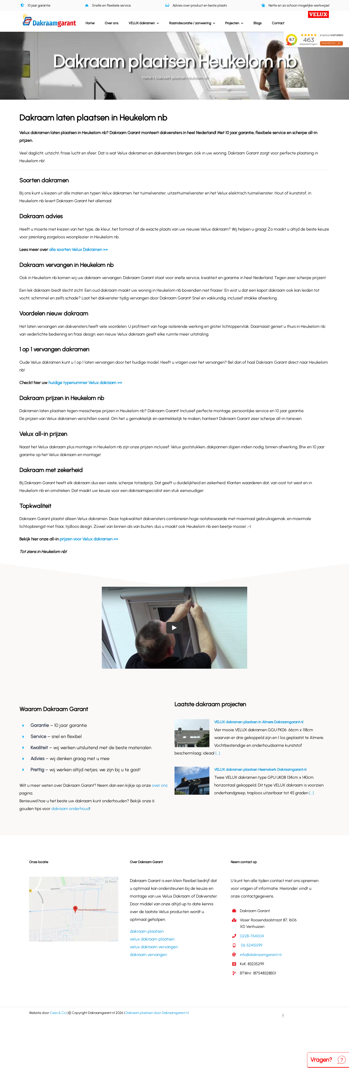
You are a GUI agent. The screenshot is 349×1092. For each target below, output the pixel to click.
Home (146, 77)
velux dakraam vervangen (154, 946)
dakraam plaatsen (147, 931)
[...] (217, 753)
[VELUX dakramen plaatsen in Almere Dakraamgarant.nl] (191, 733)
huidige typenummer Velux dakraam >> (85, 382)
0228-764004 (252, 936)
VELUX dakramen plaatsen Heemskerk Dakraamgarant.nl (260, 769)
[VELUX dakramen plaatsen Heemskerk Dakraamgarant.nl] (191, 781)
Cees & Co (58, 1013)
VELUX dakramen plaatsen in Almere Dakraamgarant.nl (258, 722)
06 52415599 (251, 945)
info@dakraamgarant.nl (260, 954)
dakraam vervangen (148, 954)
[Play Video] (174, 628)
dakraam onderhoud (70, 808)
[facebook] (283, 1016)
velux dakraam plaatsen (152, 939)
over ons (159, 785)
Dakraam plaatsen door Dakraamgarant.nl (157, 1013)
